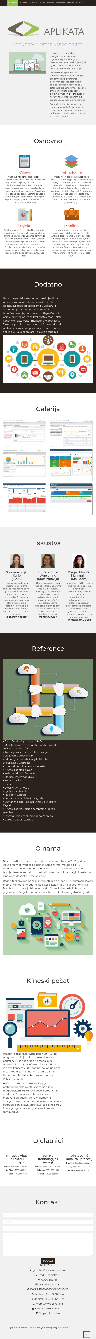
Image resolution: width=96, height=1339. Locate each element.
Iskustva (50, 3)
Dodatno (33, 3)
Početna (12, 3)
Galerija (42, 3)
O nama (70, 3)
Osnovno (23, 3)
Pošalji (48, 1260)
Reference (60, 3)
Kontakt (79, 3)
